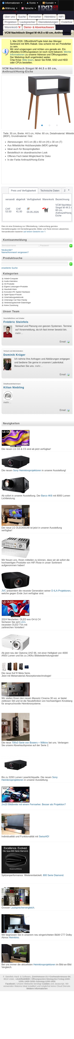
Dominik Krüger (14, 354)
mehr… (19, 333)
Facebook (10, 984)
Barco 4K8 (46, 495)
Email (63, 341)
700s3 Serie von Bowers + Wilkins (30, 742)
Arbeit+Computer (11, 279)
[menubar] (37, 5)
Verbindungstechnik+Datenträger (17, 303)
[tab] (23, 191)
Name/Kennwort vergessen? (15, 252)
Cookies (46, 984)
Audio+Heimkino (10, 281)
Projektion (10, 22)
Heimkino (49, 16)
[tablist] (37, 204)
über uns (10, 16)
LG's (23, 622)
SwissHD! (43, 836)
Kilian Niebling (13, 387)
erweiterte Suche (9, 268)
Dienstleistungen (48, 22)
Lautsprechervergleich (22, 907)
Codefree (66, 22)
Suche (22, 16)
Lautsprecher (27, 22)
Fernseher (35, 16)
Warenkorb (13, 27)
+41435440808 (22, 979)
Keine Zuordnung (11, 305)
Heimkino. (14, 937)
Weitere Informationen (37, 988)
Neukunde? (7, 250)
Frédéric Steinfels (15, 321)
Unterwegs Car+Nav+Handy (15, 300)
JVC (3, 590)
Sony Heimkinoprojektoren (27, 470)
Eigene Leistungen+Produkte (16, 287)
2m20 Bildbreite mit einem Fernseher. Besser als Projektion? (33, 804)
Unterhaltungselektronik (13, 297)
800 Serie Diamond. (53, 875)
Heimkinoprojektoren (44, 964)
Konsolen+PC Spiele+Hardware (17, 292)
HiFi (61, 16)
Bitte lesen (28, 60)
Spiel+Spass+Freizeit (13, 295)
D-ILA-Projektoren (61, 590)
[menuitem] (12, 2)
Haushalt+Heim (10, 289)
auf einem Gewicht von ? (34, 231)
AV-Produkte (9, 284)
